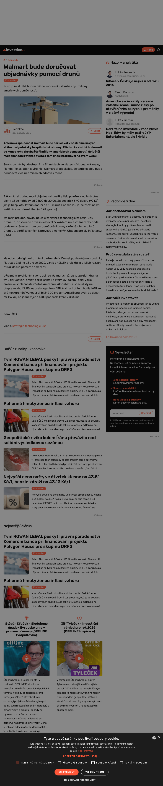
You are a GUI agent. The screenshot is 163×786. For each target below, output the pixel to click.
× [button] (159, 737)
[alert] (81, 393)
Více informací (85, 750)
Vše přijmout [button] (66, 771)
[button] (81, 756)
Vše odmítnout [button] (94, 771)
